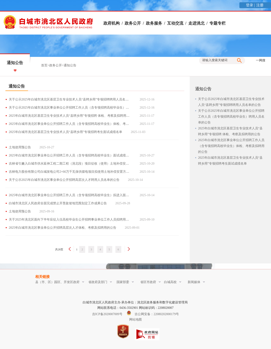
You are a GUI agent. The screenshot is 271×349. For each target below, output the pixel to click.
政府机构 (111, 23)
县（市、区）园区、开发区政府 (59, 282)
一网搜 (260, 60)
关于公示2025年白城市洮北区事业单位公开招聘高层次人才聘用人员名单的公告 (64, 179)
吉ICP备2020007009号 (107, 314)
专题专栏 (217, 23)
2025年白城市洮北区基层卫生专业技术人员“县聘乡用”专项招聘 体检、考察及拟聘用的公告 (72, 115)
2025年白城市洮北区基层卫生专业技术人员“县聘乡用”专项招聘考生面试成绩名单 (65, 132)
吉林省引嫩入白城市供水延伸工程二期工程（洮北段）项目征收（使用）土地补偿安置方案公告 (75, 163)
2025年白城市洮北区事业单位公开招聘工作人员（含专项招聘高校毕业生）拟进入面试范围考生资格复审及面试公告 (89, 195)
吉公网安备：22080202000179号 (153, 314)
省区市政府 (150, 282)
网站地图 (135, 319)
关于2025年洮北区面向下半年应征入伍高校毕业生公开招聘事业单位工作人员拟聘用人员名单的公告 (78, 219)
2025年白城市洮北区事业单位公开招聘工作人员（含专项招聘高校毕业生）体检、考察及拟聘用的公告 (80, 124)
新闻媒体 (196, 282)
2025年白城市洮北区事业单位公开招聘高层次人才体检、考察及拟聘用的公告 (62, 227)
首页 (44, 65)
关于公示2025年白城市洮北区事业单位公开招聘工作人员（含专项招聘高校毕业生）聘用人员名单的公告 (81, 107)
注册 (260, 5)
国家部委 (125, 282)
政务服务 (154, 23)
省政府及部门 (100, 282)
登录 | (251, 5)
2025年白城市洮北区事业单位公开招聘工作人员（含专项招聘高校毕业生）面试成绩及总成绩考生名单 (80, 155)
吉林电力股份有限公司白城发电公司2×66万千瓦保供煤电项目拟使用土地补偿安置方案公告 (72, 171)
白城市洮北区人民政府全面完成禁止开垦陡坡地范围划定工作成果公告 (58, 203)
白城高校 (172, 282)
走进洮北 (196, 23)
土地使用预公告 (20, 147)
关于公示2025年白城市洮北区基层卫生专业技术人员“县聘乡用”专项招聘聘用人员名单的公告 (73, 99)
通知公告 (70, 65)
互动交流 (175, 23)
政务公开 (133, 23)
